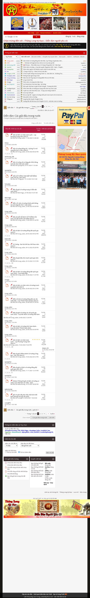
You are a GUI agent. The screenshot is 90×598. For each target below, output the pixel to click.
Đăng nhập (80, 36)
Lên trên (51, 417)
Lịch (37, 33)
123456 (9, 90)
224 (44, 341)
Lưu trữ (76, 492)
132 (44, 273)
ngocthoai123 (82, 78)
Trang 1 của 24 (36, 106)
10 (12, 263)
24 (44, 355)
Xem (38, 130)
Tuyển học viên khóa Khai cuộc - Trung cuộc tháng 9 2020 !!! (39, 90)
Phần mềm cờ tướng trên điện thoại (33, 82)
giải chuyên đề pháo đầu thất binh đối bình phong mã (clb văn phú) (24, 395)
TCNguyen (9, 99)
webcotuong (21, 384)
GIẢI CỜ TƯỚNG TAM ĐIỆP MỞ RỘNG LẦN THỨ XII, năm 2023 (24, 177)
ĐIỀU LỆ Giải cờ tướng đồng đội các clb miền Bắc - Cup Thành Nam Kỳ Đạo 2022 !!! (24, 300)
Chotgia (9, 82)
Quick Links (57, 33)
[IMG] (47, 471)
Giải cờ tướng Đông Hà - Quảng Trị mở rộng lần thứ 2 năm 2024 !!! (24, 149)
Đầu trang (83, 492)
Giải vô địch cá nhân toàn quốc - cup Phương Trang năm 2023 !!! (23, 135)
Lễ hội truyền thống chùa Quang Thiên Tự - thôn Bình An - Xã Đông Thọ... (43, 73)
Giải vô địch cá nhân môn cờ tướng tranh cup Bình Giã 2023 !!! (25, 286)
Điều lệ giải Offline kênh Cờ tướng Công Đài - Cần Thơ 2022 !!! (24, 354)
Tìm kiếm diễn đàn (49, 123)
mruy (84, 67)
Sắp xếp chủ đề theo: (27, 443)
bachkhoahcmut (81, 99)
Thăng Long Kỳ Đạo (66, 492)
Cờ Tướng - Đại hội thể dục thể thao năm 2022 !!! (25, 245)
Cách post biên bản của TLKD (43, 594)
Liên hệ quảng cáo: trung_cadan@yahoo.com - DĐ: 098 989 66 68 (45, 597)
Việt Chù (7, 434)
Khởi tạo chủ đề (16, 129)
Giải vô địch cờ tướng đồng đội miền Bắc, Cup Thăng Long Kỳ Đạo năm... (43, 61)
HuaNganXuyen (11, 88)
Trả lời (38, 129)
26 (44, 246)
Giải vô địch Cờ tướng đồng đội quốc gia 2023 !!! (24, 231)
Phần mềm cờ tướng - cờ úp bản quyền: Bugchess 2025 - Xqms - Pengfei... (43, 67)
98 (44, 259)
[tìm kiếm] (17, 37)
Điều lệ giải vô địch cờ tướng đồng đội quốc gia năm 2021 (24, 368)
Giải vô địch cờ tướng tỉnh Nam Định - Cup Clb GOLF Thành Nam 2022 (24, 327)
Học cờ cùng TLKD (60, 594)
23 (12, 347)
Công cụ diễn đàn (36, 123)
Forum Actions (45, 33)
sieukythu (83, 88)
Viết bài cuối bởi (47, 129)
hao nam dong (11, 97)
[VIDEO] (47, 474)
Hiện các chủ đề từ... (11, 443)
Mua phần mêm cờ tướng (30, 97)
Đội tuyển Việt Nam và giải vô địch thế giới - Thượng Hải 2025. (40, 86)
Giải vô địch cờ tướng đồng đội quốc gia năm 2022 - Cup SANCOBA (24, 272)
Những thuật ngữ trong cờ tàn (31, 75)
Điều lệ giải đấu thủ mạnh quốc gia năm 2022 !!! (25, 259)
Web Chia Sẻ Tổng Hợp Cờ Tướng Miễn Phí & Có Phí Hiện (38, 78)
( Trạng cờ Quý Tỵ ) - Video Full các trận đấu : (35, 71)
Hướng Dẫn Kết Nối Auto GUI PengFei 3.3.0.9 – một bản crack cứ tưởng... (43, 101)
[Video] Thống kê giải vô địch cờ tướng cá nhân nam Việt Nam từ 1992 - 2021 (25, 382)
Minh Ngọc (21, 193)
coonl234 (83, 80)
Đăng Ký (68, 36)
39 (44, 396)
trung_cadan (21, 138)
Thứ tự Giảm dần (24, 452)
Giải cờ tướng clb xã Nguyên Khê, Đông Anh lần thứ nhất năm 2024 (24, 163)
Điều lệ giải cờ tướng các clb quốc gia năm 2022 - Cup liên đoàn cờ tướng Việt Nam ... (25, 314)
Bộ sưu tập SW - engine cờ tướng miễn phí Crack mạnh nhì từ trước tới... (43, 95)
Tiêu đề (7, 129)
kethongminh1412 (81, 82)
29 (44, 232)
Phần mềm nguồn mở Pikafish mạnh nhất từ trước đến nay (39, 69)
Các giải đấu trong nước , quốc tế (26, 108)
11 (49, 106)
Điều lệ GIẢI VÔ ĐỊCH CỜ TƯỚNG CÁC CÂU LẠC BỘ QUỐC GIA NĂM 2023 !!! (24, 218)
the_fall (84, 65)
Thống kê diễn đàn (11, 53)
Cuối (32, 108)
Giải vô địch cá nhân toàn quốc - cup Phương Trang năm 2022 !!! (20, 341)
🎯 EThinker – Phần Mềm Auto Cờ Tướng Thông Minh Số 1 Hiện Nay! (42, 65)
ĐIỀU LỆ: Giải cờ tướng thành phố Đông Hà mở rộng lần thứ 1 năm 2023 (24, 204)
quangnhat (21, 165)
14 (12, 276)
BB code (48, 463)
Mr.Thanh (83, 93)
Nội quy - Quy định (48, 483)
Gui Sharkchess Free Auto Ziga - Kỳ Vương (34, 84)
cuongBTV (21, 398)
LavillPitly (83, 71)
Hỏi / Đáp (31, 33)
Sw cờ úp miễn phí (28, 92)
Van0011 (83, 63)
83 (44, 369)
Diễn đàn (11, 108)
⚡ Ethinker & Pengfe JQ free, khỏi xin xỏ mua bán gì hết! (38, 63)
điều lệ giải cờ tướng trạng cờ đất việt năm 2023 (24, 190)
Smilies (47, 467)
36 (44, 150)
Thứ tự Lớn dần (11, 452)
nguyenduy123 (82, 97)
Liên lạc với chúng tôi (51, 492)
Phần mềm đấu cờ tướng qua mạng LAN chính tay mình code (40, 88)
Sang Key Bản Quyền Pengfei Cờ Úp (33, 99)
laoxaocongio (82, 95)
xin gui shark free (28, 80)
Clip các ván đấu (27, 594)
